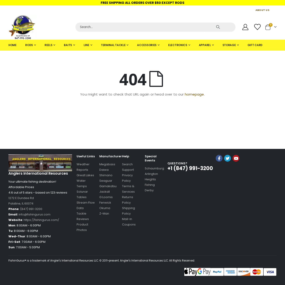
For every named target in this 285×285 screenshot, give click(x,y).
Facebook (219, 158)
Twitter (227, 158)
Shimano (105, 175)
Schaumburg (154, 168)
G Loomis (106, 197)
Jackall (104, 191)
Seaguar (105, 181)
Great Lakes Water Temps (85, 180)
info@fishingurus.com (34, 214)
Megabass (107, 164)
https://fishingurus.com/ (41, 220)
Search (127, 164)
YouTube (235, 158)
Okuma (104, 208)
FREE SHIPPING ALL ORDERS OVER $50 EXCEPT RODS (142, 2)
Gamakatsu (108, 186)
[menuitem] (12, 45)
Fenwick (105, 202)
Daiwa (104, 170)
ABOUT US (262, 10)
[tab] (142, 45)
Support (128, 170)
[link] (227, 170)
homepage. (195, 94)
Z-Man (104, 213)
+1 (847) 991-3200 (190, 168)
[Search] (155, 27)
